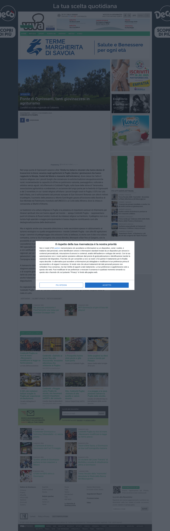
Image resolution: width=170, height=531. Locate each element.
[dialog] (85, 265)
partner (57, 248)
